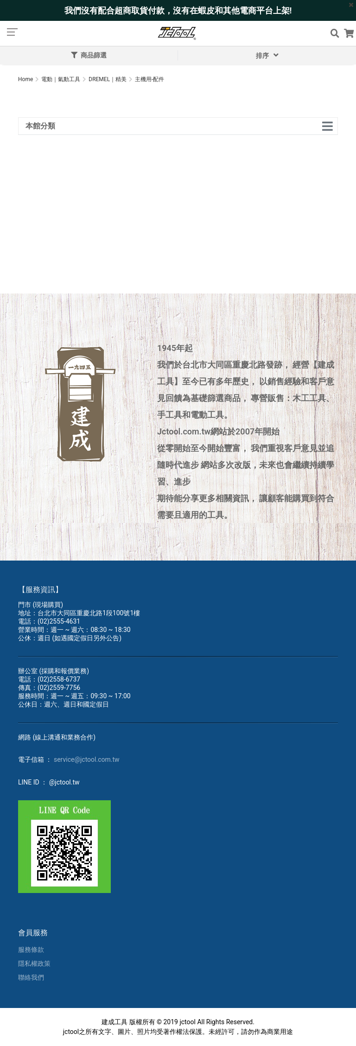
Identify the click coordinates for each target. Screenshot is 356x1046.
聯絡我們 (31, 977)
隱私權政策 (34, 963)
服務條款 (31, 949)
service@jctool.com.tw (87, 759)
